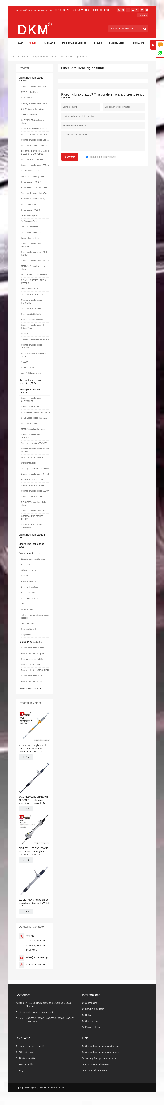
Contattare (23, 995)
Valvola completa (28, 570)
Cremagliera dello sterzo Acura (34, 86)
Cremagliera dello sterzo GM (33, 511)
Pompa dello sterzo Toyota (32, 653)
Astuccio (98, 43)
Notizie (88, 1015)
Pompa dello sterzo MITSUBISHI (35, 670)
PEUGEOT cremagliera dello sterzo (33, 503)
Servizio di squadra (94, 1009)
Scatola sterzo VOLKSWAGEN (34, 443)
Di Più (26, 757)
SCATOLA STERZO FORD (32, 480)
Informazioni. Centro (74, 43)
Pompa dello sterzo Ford (31, 676)
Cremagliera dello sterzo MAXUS (35, 260)
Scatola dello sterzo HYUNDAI (34, 193)
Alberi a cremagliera (29, 598)
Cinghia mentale (28, 635)
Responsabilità (26, 1064)
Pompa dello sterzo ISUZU (32, 665)
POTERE (25, 334)
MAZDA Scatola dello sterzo (33, 429)
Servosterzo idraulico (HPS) (33, 199)
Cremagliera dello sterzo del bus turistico (35, 450)
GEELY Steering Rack (30, 171)
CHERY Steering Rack (30, 114)
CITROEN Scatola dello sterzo (34, 129)
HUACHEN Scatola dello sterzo (34, 187)
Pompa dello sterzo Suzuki (32, 681)
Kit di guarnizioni (28, 592)
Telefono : (20, 1018)
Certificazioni (91, 1021)
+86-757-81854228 (35, 964)
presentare (70, 157)
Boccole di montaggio (30, 587)
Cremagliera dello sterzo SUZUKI (35, 491)
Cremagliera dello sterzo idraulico (102, 1046)
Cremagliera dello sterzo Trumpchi (31, 346)
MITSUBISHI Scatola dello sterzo (35, 275)
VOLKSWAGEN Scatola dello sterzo (33, 354)
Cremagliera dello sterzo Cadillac (35, 140)
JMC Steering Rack (29, 227)
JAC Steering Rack (29, 221)
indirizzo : (20, 1003)
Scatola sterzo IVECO (30, 210)
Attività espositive (27, 1058)
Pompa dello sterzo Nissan (32, 648)
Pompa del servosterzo (30, 642)
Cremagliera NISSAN (30, 407)
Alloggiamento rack (29, 581)
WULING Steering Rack (31, 373)
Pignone (24, 576)
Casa (20, 43)
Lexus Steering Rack (30, 238)
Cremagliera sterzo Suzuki (32, 485)
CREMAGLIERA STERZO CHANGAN (32, 526)
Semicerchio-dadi (28, 629)
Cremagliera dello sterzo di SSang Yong (32, 326)
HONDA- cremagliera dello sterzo (35, 412)
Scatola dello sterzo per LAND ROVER (34, 253)
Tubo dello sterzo (28, 623)
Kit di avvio (25, 564)
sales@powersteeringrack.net (33, 10)
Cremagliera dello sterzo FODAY (35, 165)
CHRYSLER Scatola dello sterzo (35, 134)
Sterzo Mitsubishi (28, 463)
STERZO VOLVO (28, 367)
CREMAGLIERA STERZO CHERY (32, 517)
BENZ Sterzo (26, 98)
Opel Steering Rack (29, 289)
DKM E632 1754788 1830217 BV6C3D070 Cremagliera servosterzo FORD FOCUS (33, 851)
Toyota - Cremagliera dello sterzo (35, 339)
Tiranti (23, 604)
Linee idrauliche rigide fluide (33, 559)
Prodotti (33, 43)
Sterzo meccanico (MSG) (32, 659)
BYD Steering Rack (29, 92)
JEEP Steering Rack (30, 216)
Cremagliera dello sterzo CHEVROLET (31, 399)
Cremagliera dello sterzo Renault (35, 474)
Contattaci (139, 43)
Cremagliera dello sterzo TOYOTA (31, 436)
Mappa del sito (92, 1027)
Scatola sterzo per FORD (32, 159)
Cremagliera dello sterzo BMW (34, 103)
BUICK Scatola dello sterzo (32, 109)
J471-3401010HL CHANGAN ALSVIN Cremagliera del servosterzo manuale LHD (33, 800)
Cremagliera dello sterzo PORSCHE (31, 301)
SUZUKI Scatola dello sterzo (33, 320)
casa (13, 56)
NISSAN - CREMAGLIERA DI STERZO (33, 281)
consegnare (91, 1003)
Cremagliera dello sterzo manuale (102, 1052)
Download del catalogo (30, 688)
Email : (19, 1012)
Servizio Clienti (117, 43)
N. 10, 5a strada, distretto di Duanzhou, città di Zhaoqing (49, 1004)
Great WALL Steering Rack (32, 176)
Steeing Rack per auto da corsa (101, 1058)
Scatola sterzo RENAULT (32, 308)
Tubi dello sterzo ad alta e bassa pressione (35, 616)
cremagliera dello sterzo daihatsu (35, 468)
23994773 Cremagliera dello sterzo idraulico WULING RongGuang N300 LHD (33, 748)
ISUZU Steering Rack (30, 204)
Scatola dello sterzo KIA (31, 232)
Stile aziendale (26, 1052)
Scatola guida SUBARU (31, 314)
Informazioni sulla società (31, 1046)
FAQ (21, 1070)
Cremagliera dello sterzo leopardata (31, 245)
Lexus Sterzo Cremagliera (32, 457)
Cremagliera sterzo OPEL (32, 496)
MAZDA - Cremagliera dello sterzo (33, 267)
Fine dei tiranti (27, 609)
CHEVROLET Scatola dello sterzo (32, 121)
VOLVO (24, 362)
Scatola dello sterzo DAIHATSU (34, 145)
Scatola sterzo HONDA (31, 182)
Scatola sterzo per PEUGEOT (34, 294)
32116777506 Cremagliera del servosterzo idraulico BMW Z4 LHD (34, 903)
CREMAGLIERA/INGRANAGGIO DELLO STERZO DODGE (35, 152)
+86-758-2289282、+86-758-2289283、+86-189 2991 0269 (81, 10)
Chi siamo (49, 43)
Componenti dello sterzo (44, 56)
